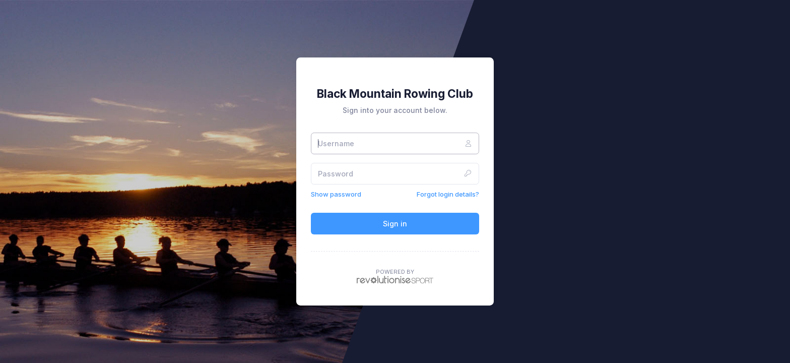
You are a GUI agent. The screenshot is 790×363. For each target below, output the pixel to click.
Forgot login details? (448, 194)
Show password (336, 194)
